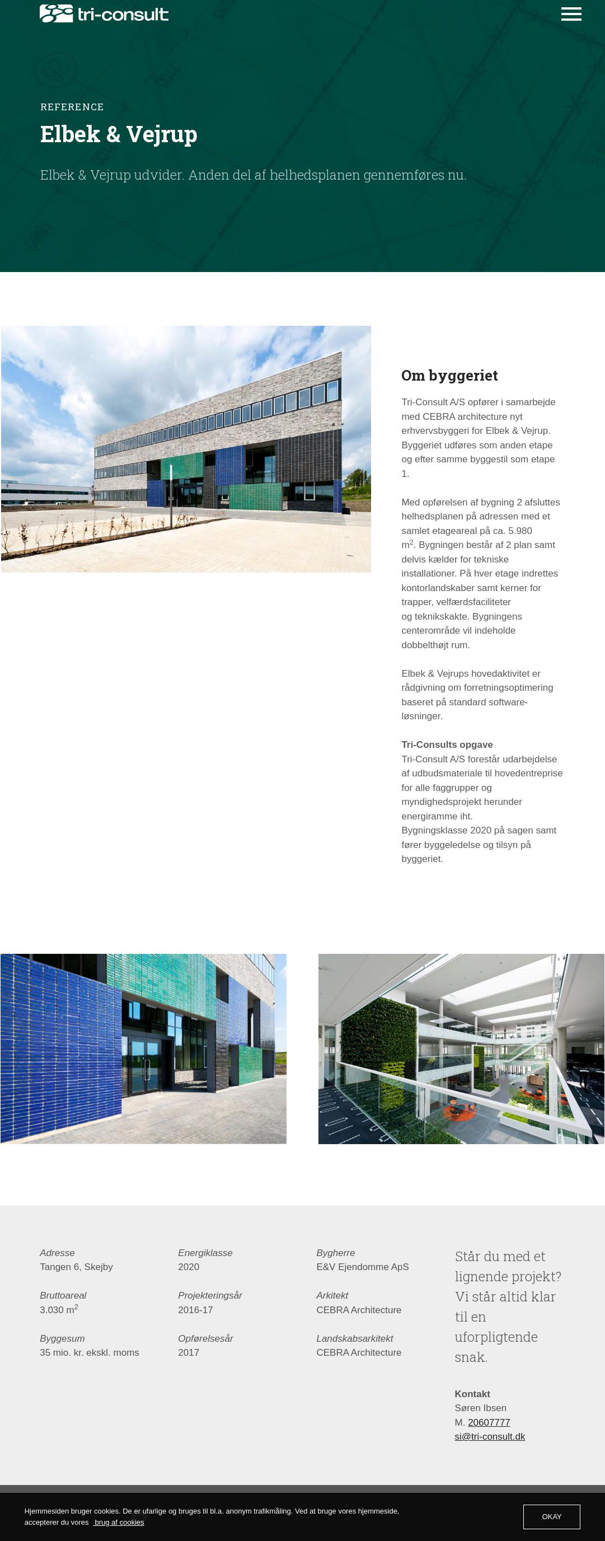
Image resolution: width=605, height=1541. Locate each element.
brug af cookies (118, 1522)
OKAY (552, 1516)
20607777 (489, 1453)
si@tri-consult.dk (490, 1467)
